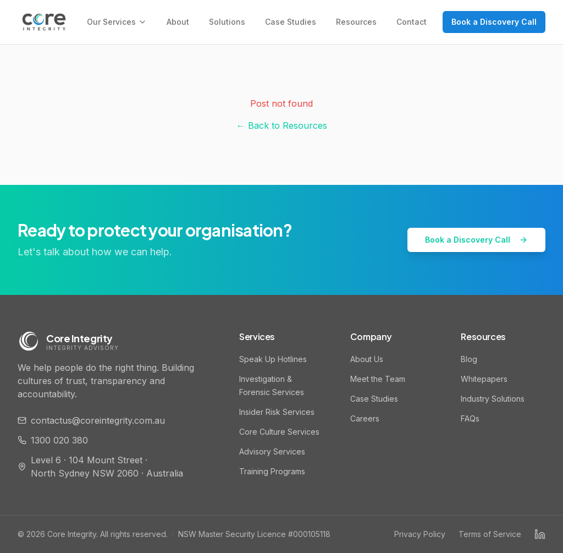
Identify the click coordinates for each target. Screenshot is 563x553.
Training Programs (272, 471)
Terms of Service (490, 534)
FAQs (470, 418)
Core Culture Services (279, 431)
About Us (366, 359)
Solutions (227, 21)
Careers (364, 418)
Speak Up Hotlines (273, 359)
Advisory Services (272, 451)
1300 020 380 (53, 440)
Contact (411, 21)
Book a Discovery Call (494, 21)
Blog (469, 359)
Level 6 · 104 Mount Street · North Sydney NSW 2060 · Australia (100, 467)
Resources (356, 21)
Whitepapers (484, 379)
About (178, 21)
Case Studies (290, 21)
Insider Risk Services (276, 412)
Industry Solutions (493, 398)
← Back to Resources (281, 125)
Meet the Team (377, 379)
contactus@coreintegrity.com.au (91, 420)
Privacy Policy (419, 534)
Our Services (117, 21)
